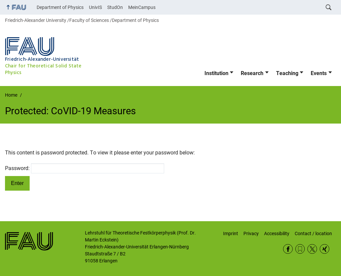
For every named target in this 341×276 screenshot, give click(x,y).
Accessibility (276, 233)
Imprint (230, 233)
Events (319, 73)
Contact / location (313, 233)
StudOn (115, 7)
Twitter (312, 249)
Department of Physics (60, 7)
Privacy (251, 233)
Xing (324, 249)
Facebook (288, 249)
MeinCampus (142, 7)
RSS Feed (300, 249)
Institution (216, 73)
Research (252, 73)
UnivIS (95, 7)
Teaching (287, 73)
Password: (84, 168)
